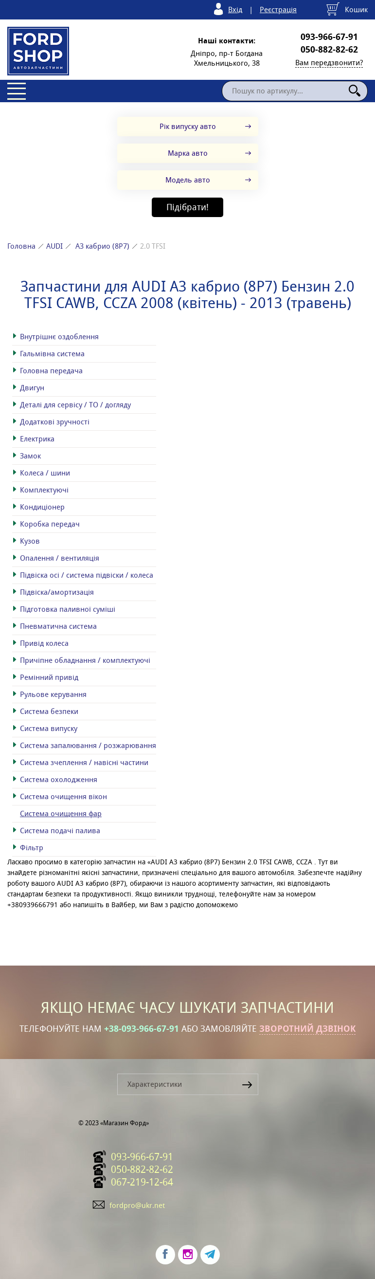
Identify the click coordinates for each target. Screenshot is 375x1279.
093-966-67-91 (329, 37)
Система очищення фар (61, 813)
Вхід (235, 9)
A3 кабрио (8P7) (102, 246)
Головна (21, 246)
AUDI (54, 246)
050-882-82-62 (329, 49)
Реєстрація (278, 9)
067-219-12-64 (142, 1182)
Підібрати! (187, 207)
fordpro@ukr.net (137, 1205)
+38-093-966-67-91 (141, 1029)
